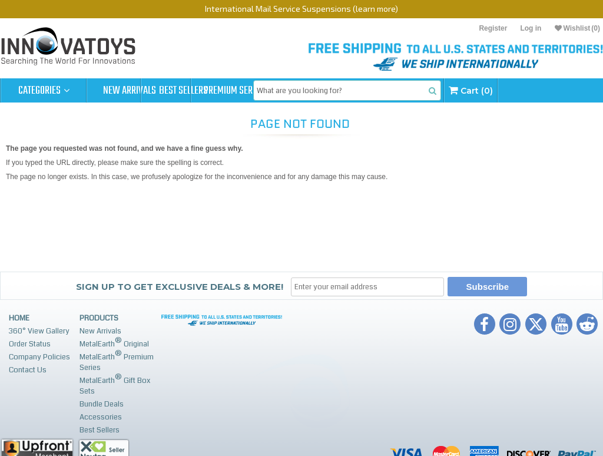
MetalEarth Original (114, 342)
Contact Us (28, 370)
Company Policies (39, 357)
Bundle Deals (101, 404)
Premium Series (301, 91)
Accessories (100, 417)
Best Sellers (215, 91)
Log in (530, 28)
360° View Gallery (39, 331)
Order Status (30, 344)
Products (98, 318)
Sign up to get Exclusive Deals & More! (179, 286)
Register (493, 28)
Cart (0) (563, 90)
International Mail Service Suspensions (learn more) (301, 9)
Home (19, 318)
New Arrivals (129, 91)
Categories (43, 91)
